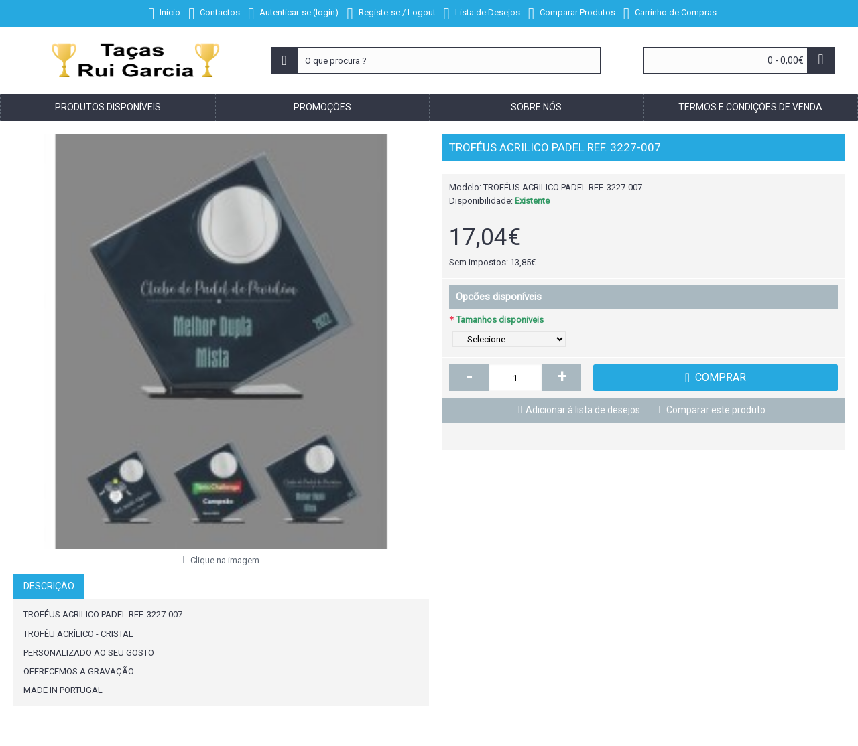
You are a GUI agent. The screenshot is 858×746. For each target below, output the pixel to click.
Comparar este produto (715, 409)
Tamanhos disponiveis (500, 320)
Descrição (48, 586)
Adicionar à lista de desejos (583, 409)
